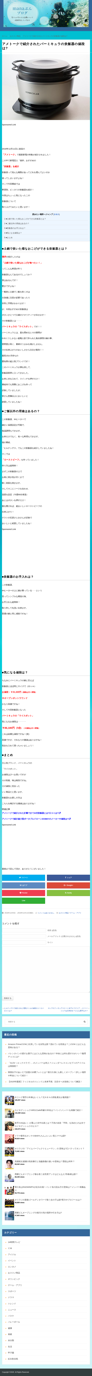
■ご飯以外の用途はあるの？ (16, 223)
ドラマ (11, 1297)
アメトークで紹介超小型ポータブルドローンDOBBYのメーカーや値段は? (35, 819)
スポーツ (12, 1291)
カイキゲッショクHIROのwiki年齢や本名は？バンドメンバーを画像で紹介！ (49, 1110)
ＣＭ (10, 1248)
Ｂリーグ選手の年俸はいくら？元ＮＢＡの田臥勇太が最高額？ (43, 1097)
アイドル (12, 1254)
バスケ (11, 1316)
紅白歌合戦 (13, 1359)
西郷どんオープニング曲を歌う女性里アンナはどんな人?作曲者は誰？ (46, 1174)
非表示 (56, 214)
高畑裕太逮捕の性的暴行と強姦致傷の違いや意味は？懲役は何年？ (45, 1161)
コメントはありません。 (46, 913)
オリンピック (14, 1279)
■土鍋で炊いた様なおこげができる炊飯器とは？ (25, 219)
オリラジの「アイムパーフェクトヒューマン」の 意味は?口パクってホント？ (49, 1148)
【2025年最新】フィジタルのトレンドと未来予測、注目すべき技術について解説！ (45, 1081)
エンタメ (12, 1267)
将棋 (10, 1334)
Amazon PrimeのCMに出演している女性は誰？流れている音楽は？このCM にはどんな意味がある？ (47, 1045)
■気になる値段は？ (13, 233)
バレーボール (14, 1322)
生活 (10, 1346)
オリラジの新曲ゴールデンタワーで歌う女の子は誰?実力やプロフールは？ (48, 1200)
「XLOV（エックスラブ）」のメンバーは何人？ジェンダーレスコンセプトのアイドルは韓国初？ (46, 1064)
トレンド (12, 1303)
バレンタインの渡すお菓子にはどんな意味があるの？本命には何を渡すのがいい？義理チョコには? (47, 1055)
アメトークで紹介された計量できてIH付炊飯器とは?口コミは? (30, 813)
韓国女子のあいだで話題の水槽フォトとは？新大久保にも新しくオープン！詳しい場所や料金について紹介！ (47, 1073)
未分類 (11, 1340)
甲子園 (11, 1353)
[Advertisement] (23, 137)
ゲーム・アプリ (75, 913)
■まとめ (8, 237)
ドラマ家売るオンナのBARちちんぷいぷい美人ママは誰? (40, 1136)
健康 (10, 1328)
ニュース (12, 1310)
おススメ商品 (64, 913)
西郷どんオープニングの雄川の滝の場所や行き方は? (38, 1213)
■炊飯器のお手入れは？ (15, 228)
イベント (12, 1260)
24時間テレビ (14, 1242)
